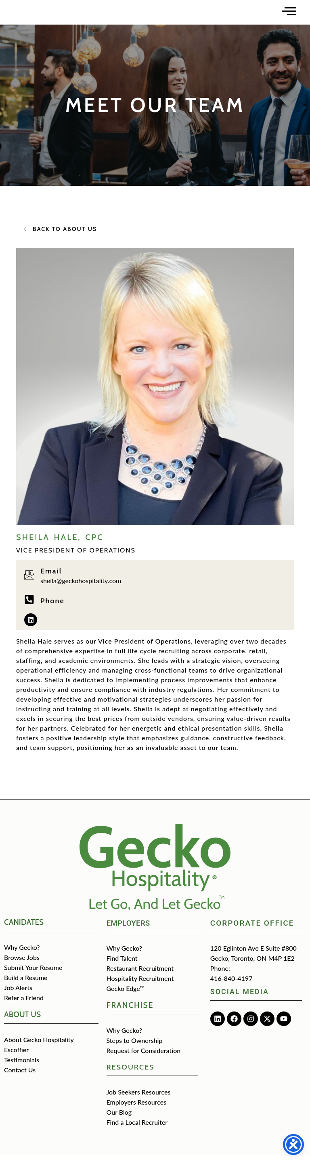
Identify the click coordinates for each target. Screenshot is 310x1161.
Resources (131, 1072)
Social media (239, 997)
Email (51, 576)
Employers (128, 928)
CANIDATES (24, 928)
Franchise (130, 1011)
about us (22, 1020)
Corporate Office (252, 928)
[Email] (29, 580)
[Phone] (29, 605)
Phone (52, 606)
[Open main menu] (289, 13)
